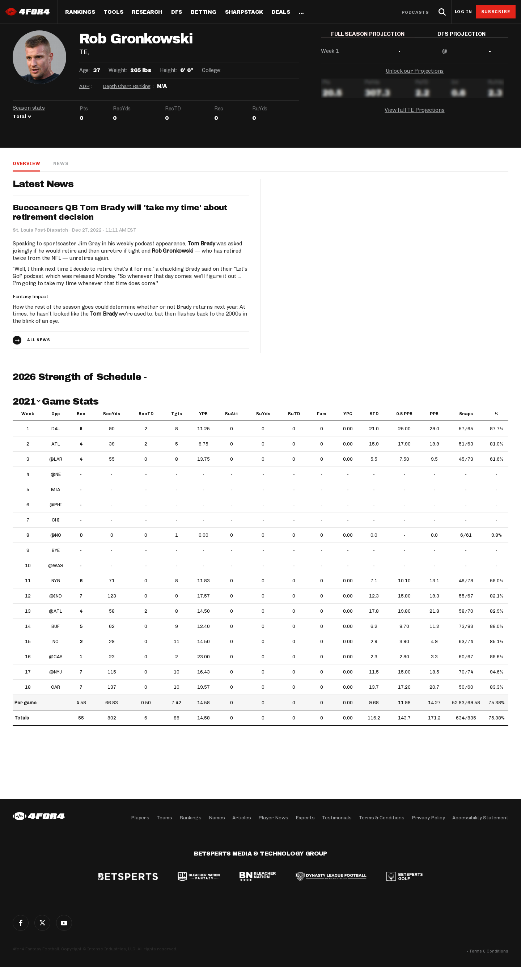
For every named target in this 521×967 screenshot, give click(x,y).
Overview (26, 163)
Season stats (29, 108)
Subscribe (496, 11)
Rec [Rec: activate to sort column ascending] (81, 413)
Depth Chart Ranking (127, 86)
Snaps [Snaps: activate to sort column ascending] (466, 413)
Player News (273, 818)
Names (217, 818)
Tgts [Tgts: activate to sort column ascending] (176, 413)
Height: (168, 70)
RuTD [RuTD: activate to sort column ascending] (294, 413)
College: (211, 70)
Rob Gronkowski (172, 251)
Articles (241, 818)
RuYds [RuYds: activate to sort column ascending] (263, 413)
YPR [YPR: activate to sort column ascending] (203, 413)
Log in (463, 11)
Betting (203, 12)
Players (140, 818)
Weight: (118, 70)
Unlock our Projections (415, 76)
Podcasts (415, 12)
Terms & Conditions (381, 818)
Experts (305, 818)
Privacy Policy (428, 818)
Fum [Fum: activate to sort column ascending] (321, 413)
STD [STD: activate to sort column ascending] (373, 413)
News (60, 163)
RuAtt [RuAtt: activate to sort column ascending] (231, 413)
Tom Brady (201, 243)
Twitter (42, 923)
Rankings (80, 12)
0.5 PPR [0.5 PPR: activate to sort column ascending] (404, 413)
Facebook (20, 923)
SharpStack (244, 12)
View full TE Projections (414, 115)
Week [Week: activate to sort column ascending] (27, 413)
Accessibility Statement (480, 818)
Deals (281, 12)
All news (38, 340)
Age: (84, 70)
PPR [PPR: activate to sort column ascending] (434, 413)
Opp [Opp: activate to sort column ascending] (55, 413)
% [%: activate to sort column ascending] (496, 413)
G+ (64, 923)
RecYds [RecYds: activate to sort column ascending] (111, 413)
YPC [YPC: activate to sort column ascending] (347, 413)
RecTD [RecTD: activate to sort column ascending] (146, 413)
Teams (164, 818)
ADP (84, 86)
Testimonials (337, 818)
